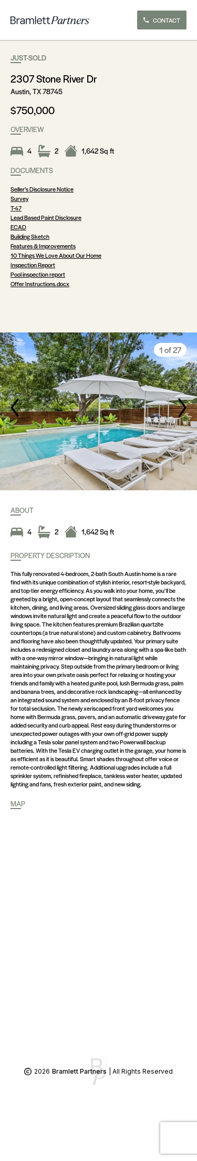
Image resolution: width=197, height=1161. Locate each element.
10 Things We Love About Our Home (56, 255)
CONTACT (161, 20)
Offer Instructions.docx (40, 283)
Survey (19, 198)
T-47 (16, 208)
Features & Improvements (43, 245)
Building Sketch (30, 236)
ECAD (18, 227)
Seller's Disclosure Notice (42, 189)
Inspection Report (33, 264)
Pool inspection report (38, 274)
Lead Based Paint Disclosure (46, 217)
